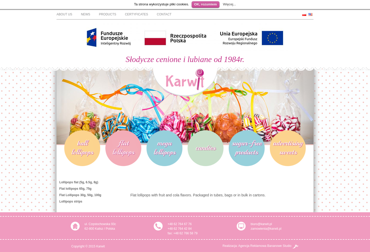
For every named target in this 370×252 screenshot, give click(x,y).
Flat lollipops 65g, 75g (75, 189)
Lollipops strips (70, 202)
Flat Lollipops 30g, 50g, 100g (80, 196)
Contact (164, 14)
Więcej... (229, 4)
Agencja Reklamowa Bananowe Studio (268, 246)
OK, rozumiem (205, 4)
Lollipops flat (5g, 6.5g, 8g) (78, 183)
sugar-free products (247, 148)
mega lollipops (164, 148)
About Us (64, 14)
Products (107, 14)
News (85, 14)
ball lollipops (82, 148)
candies (206, 148)
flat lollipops (123, 148)
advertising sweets (288, 148)
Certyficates (136, 14)
